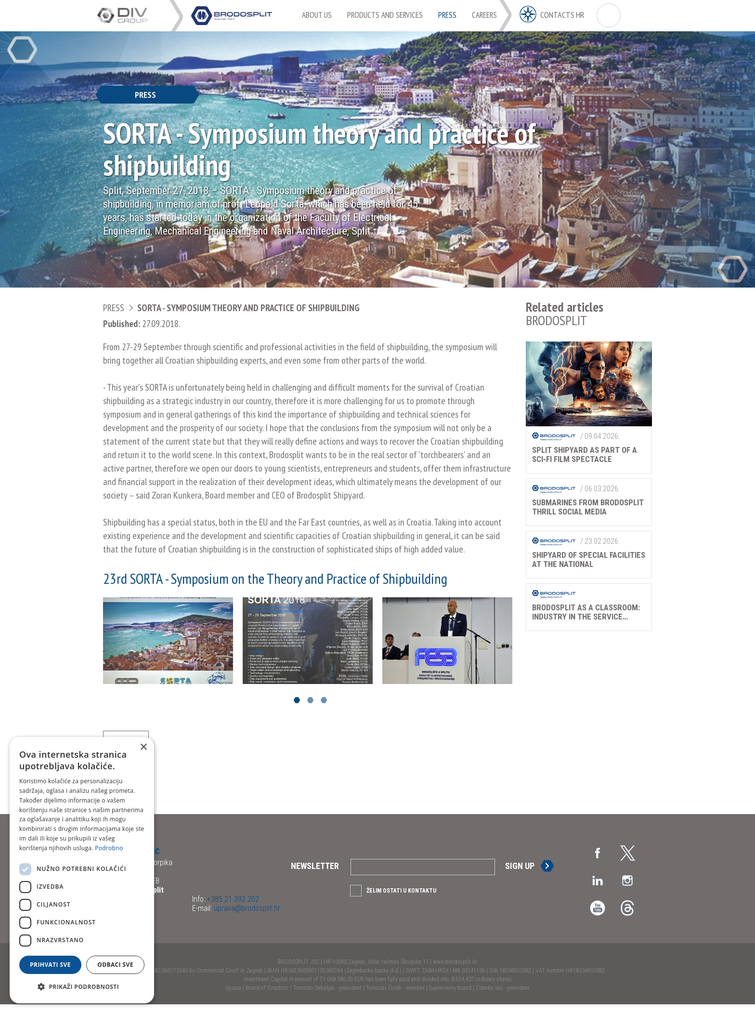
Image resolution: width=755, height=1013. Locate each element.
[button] (81, 987)
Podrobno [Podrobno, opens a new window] (109, 848)
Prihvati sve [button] (50, 964)
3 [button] (324, 700)
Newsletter (315, 874)
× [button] (143, 747)
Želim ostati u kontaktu (401, 899)
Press (113, 308)
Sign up (519, 874)
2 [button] (310, 700)
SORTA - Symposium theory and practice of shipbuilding (248, 308)
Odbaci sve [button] (115, 964)
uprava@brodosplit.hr (246, 916)
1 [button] (297, 700)
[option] (168, 640)
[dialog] (82, 870)
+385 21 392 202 (232, 907)
